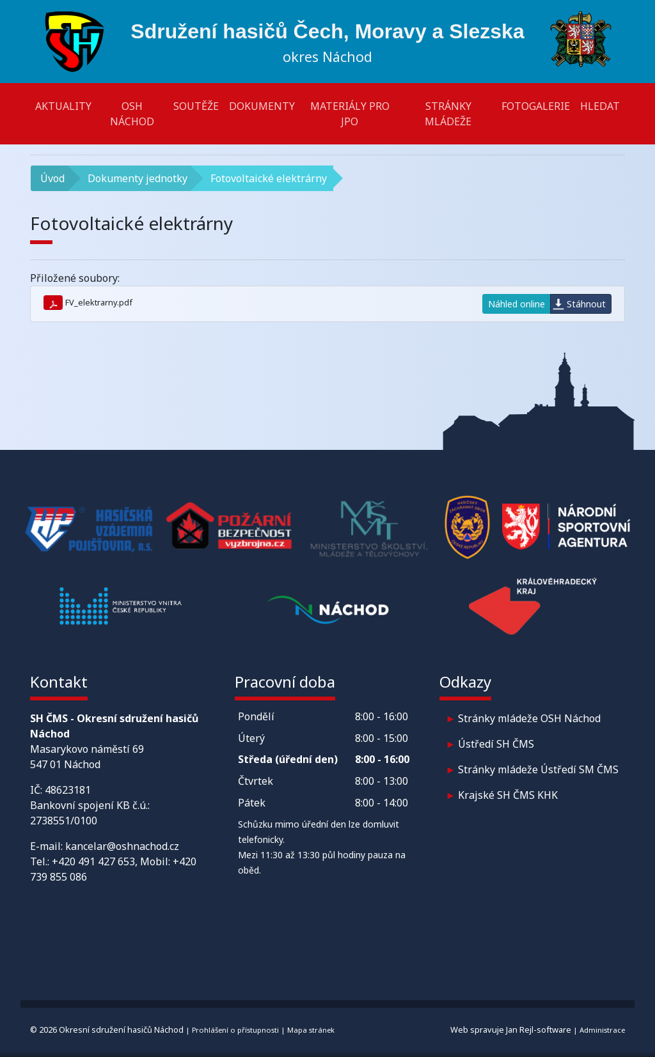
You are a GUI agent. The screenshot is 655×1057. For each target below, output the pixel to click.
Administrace (602, 1030)
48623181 (68, 790)
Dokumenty (262, 106)
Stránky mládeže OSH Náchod (529, 718)
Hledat (600, 106)
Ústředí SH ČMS (496, 744)
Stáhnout (586, 304)
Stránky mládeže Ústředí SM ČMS (538, 769)
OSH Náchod (132, 113)
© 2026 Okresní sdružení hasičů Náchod (107, 1029)
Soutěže (196, 106)
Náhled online (516, 304)
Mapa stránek (311, 1030)
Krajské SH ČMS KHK (508, 795)
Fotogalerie (535, 106)
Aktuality (63, 106)
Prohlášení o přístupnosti (235, 1030)
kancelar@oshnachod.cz (122, 846)
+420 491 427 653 (93, 861)
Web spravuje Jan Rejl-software (510, 1029)
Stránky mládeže (448, 113)
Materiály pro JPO (350, 113)
